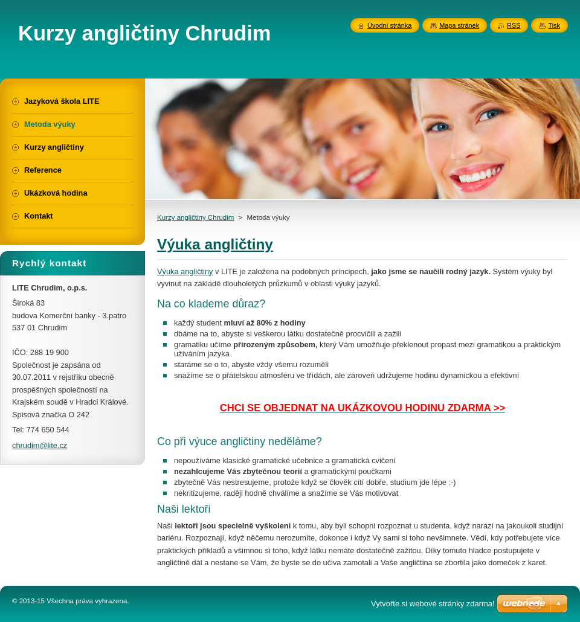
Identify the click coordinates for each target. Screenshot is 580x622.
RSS (513, 25)
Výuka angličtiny (185, 271)
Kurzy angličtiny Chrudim (195, 217)
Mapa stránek (459, 25)
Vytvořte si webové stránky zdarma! (433, 603)
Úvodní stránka (389, 25)
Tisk (554, 25)
